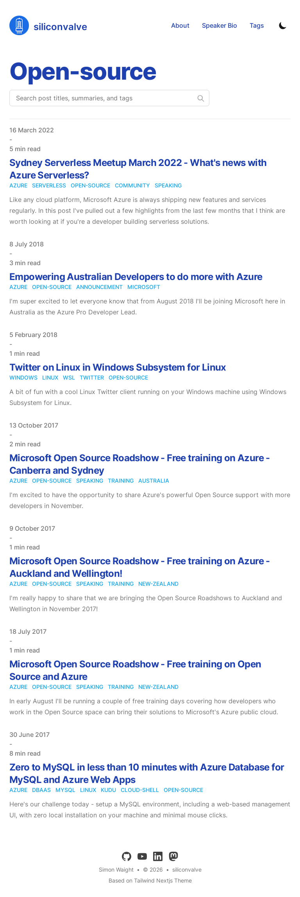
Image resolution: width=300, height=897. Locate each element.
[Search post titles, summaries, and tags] (109, 98)
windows (23, 377)
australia (153, 480)
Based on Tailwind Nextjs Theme (150, 880)
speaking (168, 185)
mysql (65, 789)
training (121, 480)
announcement (99, 287)
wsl (69, 377)
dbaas (41, 789)
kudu (108, 789)
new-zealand (158, 583)
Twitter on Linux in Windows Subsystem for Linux (117, 367)
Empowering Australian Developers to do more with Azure (135, 276)
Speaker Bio (219, 25)
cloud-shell (140, 789)
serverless (49, 185)
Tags (257, 25)
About (180, 25)
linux (50, 377)
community (132, 185)
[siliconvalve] (48, 25)
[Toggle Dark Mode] (283, 25)
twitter (92, 377)
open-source (90, 185)
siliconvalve (187, 869)
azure (18, 185)
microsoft (143, 287)
